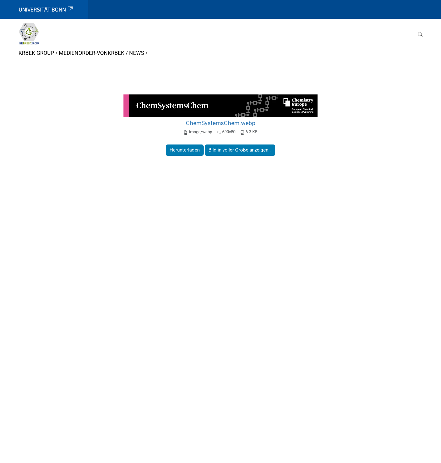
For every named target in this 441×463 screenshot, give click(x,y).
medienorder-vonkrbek (91, 53)
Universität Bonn (46, 9)
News (136, 53)
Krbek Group (36, 53)
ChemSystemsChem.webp (220, 123)
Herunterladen (185, 150)
